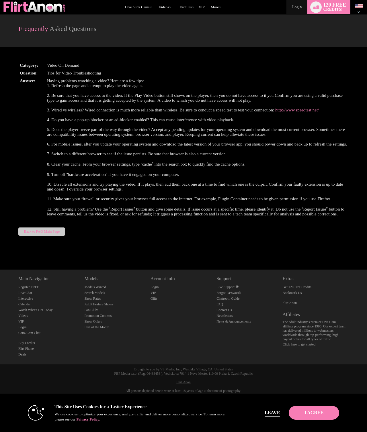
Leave (263, 412)
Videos (164, 7)
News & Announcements (233, 321)
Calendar (24, 304)
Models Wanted (95, 287)
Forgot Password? (228, 293)
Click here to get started (299, 344)
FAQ (219, 304)
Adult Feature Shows (98, 304)
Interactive (25, 298)
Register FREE (28, 287)
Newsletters (224, 316)
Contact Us (224, 310)
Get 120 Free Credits (297, 287)
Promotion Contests (98, 316)
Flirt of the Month (96, 327)
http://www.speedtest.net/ (297, 110)
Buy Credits (26, 343)
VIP (202, 7)
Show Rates (92, 298)
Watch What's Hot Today (35, 310)
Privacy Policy (79, 419)
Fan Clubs (91, 310)
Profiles (186, 7)
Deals (22, 354)
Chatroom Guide (227, 298)
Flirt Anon (290, 303)
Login (297, 7)
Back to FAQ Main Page (42, 231)
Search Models (94, 293)
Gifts (154, 298)
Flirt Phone (26, 349)
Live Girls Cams (137, 7)
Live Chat (25, 293)
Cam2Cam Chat (29, 333)
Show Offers (93, 321)
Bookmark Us (292, 293)
